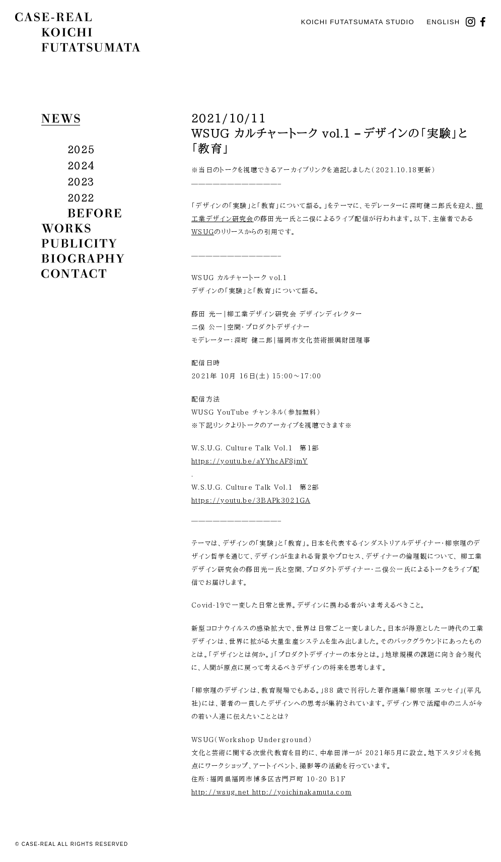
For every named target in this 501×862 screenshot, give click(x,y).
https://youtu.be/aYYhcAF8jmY (249, 461)
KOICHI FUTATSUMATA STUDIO (357, 22)
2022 (80, 197)
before (94, 213)
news (60, 118)
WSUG (202, 232)
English (443, 22)
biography (82, 258)
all (80, 133)
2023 (80, 181)
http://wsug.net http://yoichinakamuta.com (271, 792)
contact (73, 273)
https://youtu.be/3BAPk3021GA (250, 500)
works (66, 228)
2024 (80, 165)
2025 (80, 149)
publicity (79, 243)
